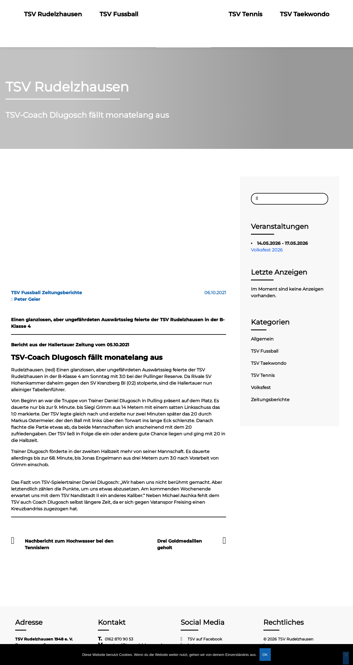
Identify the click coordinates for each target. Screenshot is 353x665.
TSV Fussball (119, 14)
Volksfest (261, 387)
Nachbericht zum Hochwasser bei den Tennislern (69, 544)
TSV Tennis (245, 14)
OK (265, 655)
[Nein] (346, 658)
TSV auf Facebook (205, 639)
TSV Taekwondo (304, 14)
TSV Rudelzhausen (53, 14)
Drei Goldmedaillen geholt (179, 544)
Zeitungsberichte (270, 399)
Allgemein (262, 339)
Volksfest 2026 (267, 250)
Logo (183, 14)
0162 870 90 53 (119, 639)
